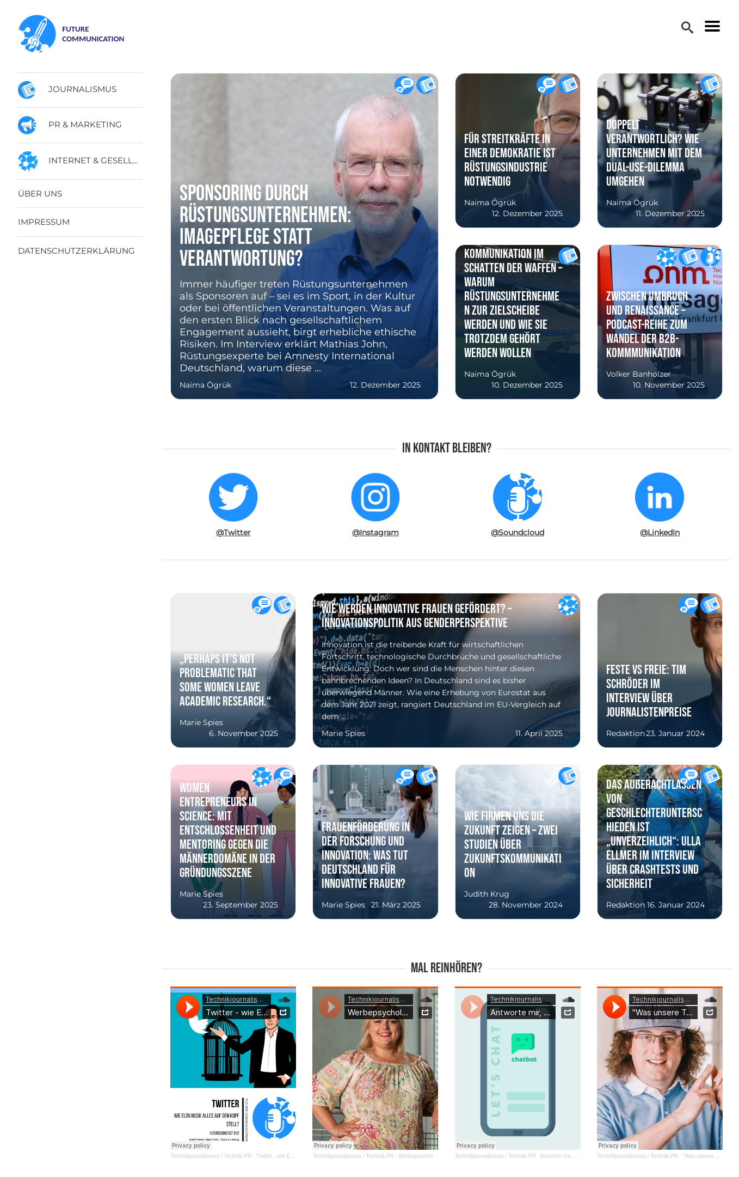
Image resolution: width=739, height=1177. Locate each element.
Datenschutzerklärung (76, 251)
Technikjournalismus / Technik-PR (210, 1156)
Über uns (40, 193)
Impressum (44, 222)
